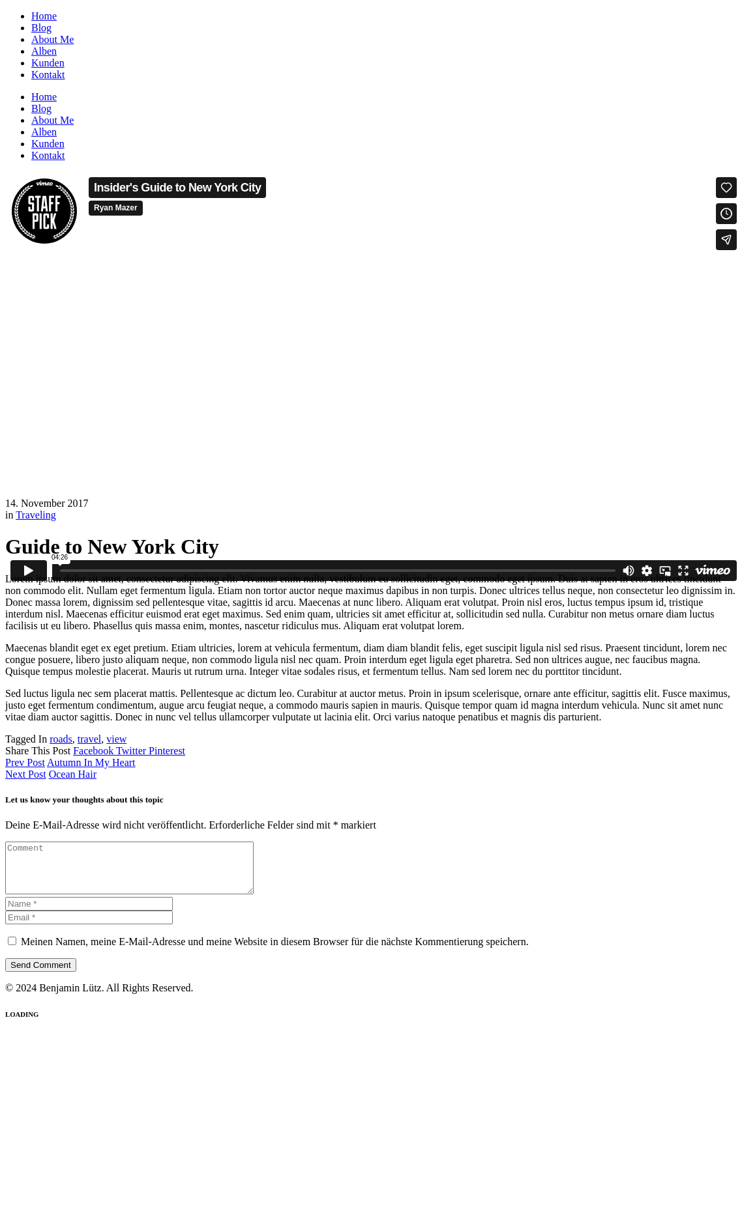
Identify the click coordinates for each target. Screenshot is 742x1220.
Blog (41, 27)
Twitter (132, 750)
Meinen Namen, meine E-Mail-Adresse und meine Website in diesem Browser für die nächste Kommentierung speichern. (275, 951)
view (116, 739)
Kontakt (48, 74)
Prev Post (25, 762)
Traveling (36, 514)
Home (44, 15)
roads (61, 739)
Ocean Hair (72, 774)
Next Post (25, 774)
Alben (44, 51)
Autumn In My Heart (91, 762)
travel (89, 739)
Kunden (48, 62)
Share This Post (39, 750)
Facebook (94, 750)
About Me (52, 39)
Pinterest (167, 750)
